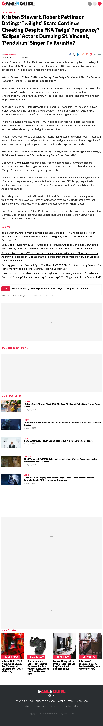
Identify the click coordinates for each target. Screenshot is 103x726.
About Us (29, 706)
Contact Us (41, 706)
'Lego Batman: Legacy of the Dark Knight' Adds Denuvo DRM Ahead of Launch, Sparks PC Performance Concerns (59, 478)
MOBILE (61, 701)
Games (27, 401)
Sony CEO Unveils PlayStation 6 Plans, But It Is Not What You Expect (58, 440)
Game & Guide (14, 296)
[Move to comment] (100, 54)
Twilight (69, 288)
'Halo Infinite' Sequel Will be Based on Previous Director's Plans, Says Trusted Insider (62, 423)
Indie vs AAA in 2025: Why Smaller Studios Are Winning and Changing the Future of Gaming (12, 666)
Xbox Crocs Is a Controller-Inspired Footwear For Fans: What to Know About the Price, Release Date (38, 667)
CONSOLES (21, 701)
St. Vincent (82, 288)
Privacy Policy (72, 706)
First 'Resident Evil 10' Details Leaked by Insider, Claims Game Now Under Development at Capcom (60, 460)
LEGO (26, 475)
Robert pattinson (40, 288)
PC (31, 701)
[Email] (95, 54)
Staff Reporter (10, 54)
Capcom (27, 456)
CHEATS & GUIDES (45, 701)
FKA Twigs (57, 288)
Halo (26, 419)
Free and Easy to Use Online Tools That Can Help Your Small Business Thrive (64, 665)
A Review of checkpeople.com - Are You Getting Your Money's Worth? (90, 665)
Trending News (8, 12)
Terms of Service (56, 706)
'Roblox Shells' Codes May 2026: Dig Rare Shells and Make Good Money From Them (62, 405)
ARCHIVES (82, 701)
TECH (71, 701)
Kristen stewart (20, 288)
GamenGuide (22, 162)
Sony (26, 438)
